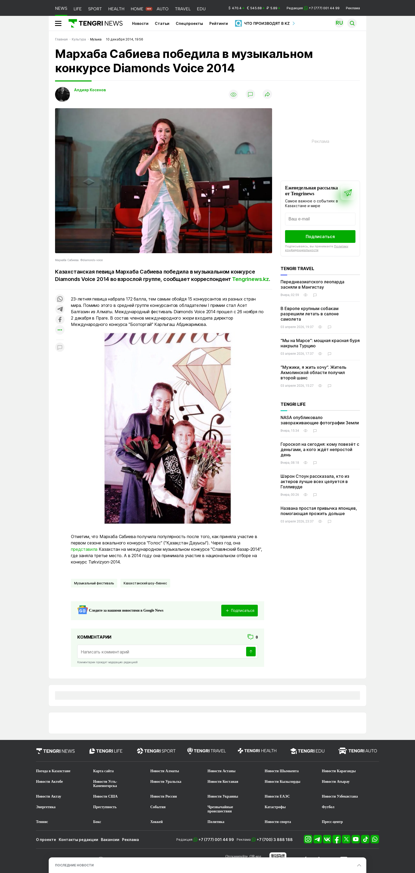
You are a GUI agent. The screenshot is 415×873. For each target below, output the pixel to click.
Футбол (328, 807)
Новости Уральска (165, 782)
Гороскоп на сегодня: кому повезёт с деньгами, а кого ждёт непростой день (320, 449)
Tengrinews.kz (250, 279)
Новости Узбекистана (340, 796)
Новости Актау (48, 796)
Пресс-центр (332, 822)
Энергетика (46, 807)
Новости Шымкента (282, 771)
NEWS (61, 8)
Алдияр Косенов (90, 90)
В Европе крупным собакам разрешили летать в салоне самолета (310, 314)
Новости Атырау (336, 782)
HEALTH (116, 8)
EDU (201, 8)
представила (84, 549)
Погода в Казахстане (53, 771)
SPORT (95, 8)
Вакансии (110, 839)
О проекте (46, 839)
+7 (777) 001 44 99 (216, 839)
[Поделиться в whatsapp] (60, 299)
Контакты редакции (78, 839)
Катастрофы (275, 807)
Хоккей (156, 822)
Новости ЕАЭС (277, 796)
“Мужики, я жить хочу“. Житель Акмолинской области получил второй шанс (313, 372)
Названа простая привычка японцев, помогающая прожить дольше (319, 511)
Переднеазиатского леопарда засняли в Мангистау (312, 284)
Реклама (353, 8)
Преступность (105, 807)
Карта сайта (103, 771)
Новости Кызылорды (282, 782)
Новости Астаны (222, 771)
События (158, 807)
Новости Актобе (49, 782)
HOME (137, 8)
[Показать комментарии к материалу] (60, 348)
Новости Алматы (164, 771)
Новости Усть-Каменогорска (105, 784)
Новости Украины (223, 796)
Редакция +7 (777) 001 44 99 (313, 8)
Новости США (105, 796)
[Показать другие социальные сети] (60, 330)
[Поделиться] (267, 94)
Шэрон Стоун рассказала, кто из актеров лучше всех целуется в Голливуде (315, 481)
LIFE (78, 8)
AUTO (163, 8)
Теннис (42, 822)
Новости (140, 23)
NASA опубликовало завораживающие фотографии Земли (320, 420)
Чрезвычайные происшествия (220, 809)
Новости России (163, 796)
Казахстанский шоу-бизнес (145, 583)
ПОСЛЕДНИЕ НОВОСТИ (74, 865)
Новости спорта (278, 822)
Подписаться (320, 236)
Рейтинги (218, 23)
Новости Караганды (339, 771)
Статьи (162, 23)
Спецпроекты (189, 23)
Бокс (97, 822)
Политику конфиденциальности (316, 248)
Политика (216, 822)
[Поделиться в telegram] (60, 309)
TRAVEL (183, 8)
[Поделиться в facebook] (60, 320)
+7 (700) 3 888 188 (275, 839)
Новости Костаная (223, 782)
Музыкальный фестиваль (94, 583)
